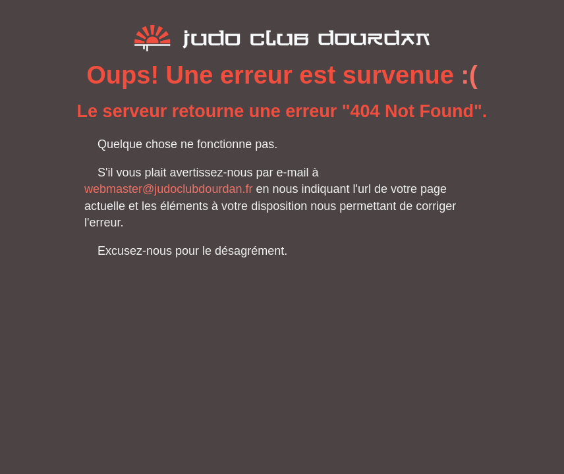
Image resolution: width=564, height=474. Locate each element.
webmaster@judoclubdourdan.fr (168, 189)
